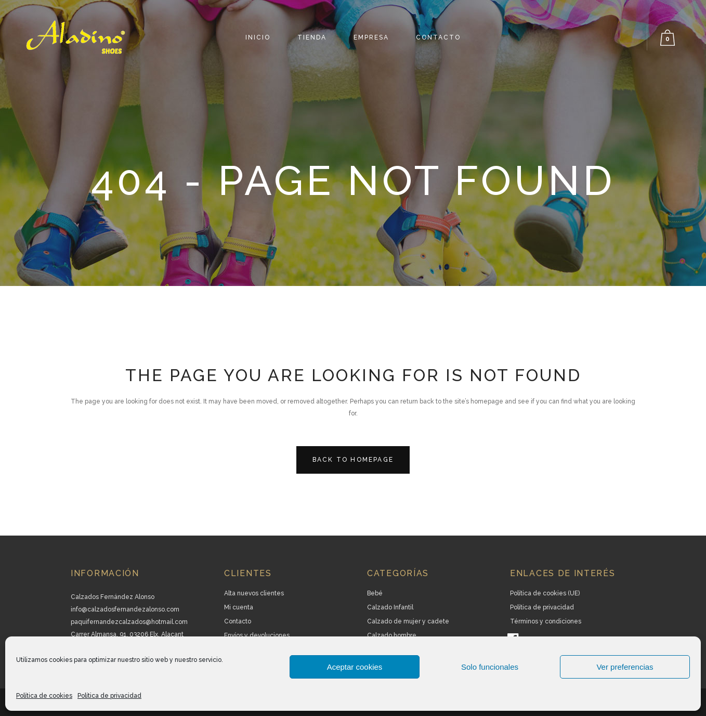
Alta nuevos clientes (254, 593)
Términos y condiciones (545, 621)
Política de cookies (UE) (545, 593)
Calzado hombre (391, 635)
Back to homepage (353, 459)
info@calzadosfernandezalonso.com (125, 609)
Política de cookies (44, 695)
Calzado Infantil (390, 607)
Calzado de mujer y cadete (408, 621)
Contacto (237, 621)
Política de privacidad (109, 695)
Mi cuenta (238, 607)
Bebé (375, 593)
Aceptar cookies (355, 666)
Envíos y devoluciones (257, 635)
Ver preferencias (624, 666)
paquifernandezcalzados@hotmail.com (129, 622)
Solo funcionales (489, 666)
